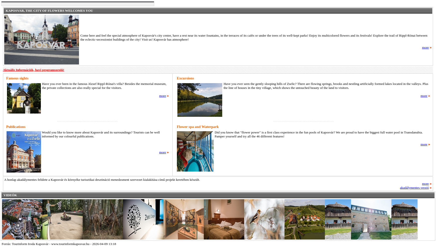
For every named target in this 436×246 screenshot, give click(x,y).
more (427, 47)
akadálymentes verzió (416, 187)
